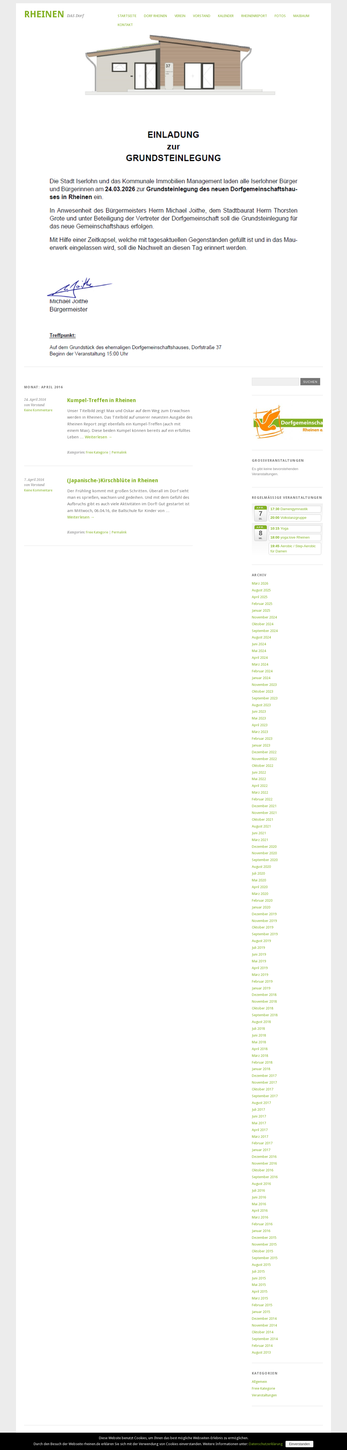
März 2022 (260, 792)
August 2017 (261, 1103)
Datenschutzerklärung (266, 1444)
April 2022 (260, 786)
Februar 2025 (262, 604)
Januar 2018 (261, 1069)
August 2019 (261, 941)
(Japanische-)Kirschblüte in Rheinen (112, 480)
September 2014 (265, 1339)
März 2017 (260, 1137)
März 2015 (260, 1298)
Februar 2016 (262, 1224)
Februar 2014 (262, 1346)
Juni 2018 (259, 1035)
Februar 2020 (262, 900)
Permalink (119, 452)
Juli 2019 (258, 948)
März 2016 (260, 1217)
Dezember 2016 (264, 1157)
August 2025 (261, 590)
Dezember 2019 (264, 914)
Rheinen (44, 14)
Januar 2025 (261, 610)
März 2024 (260, 664)
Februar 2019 (262, 981)
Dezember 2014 (264, 1319)
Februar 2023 (262, 739)
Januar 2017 (261, 1150)
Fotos (280, 16)
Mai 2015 (259, 1285)
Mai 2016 (259, 1204)
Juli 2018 (258, 1029)
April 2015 (260, 1291)
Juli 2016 (258, 1190)
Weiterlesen (98, 437)
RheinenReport (254, 16)
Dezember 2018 (264, 995)
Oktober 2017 (262, 1089)
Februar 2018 (262, 1062)
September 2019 (265, 934)
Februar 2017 (262, 1143)
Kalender (226, 16)
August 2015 (261, 1265)
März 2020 (260, 894)
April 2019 (260, 968)
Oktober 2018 (262, 1008)
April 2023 (260, 725)
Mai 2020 (259, 880)
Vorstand (201, 16)
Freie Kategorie (97, 452)
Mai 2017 (259, 1123)
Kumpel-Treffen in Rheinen (101, 400)
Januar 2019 (261, 988)
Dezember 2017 (264, 1076)
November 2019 (264, 921)
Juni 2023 (259, 711)
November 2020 (264, 853)
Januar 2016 (261, 1231)
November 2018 (264, 1001)
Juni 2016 (259, 1197)
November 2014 (264, 1325)
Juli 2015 (258, 1271)
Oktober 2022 (262, 766)
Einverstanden (299, 1444)
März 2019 (260, 975)
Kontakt (125, 25)
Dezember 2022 (264, 752)
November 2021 (264, 813)
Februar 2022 (262, 799)
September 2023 (265, 698)
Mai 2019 (259, 961)
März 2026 (260, 583)
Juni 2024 (259, 644)
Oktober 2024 (262, 624)
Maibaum (301, 16)
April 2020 (260, 887)
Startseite (127, 16)
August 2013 (261, 1352)
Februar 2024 (262, 671)
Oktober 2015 (262, 1251)
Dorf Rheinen (155, 16)
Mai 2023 (259, 718)
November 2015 (264, 1244)
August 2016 (261, 1184)
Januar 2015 (261, 1312)
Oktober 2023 (262, 691)
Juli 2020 (258, 873)
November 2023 (264, 685)
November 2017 (264, 1082)
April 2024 (260, 658)
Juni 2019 (259, 954)
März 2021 (260, 840)
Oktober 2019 (262, 927)
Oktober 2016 (262, 1170)
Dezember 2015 (264, 1238)
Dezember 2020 (264, 847)
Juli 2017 (258, 1109)
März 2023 (260, 732)
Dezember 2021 (264, 806)
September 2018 (265, 1015)
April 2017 (260, 1130)
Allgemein (259, 1382)
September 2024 (265, 631)
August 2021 (261, 826)
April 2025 (260, 597)
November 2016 (264, 1163)
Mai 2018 (259, 1042)
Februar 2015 (262, 1305)
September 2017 (265, 1096)
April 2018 (260, 1049)
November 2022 (264, 759)
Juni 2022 (259, 772)
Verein (180, 16)
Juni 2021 (259, 833)
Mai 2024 (259, 651)
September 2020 (265, 860)
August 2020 (261, 867)
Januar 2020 (261, 907)
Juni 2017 (259, 1116)
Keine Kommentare (38, 410)
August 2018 (261, 1022)
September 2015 (265, 1258)
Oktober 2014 (262, 1332)
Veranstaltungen (264, 1395)
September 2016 (265, 1177)
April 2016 (260, 1210)
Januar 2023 (261, 745)
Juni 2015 (259, 1278)
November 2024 (264, 617)
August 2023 (261, 705)
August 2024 (261, 637)
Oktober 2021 (262, 819)
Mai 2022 (259, 779)
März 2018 (260, 1056)
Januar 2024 (261, 678)
